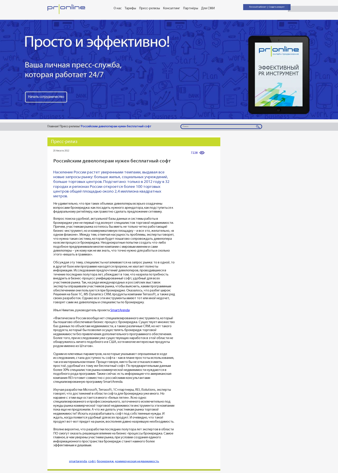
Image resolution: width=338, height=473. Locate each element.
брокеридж (105, 461)
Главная (52, 126)
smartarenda (78, 461)
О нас (118, 8)
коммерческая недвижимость (137, 461)
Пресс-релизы (149, 8)
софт (91, 461)
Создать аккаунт (277, 7)
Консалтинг (171, 8)
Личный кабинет (257, 7)
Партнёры (190, 8)
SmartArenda (120, 310)
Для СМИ (208, 8)
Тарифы (130, 8)
